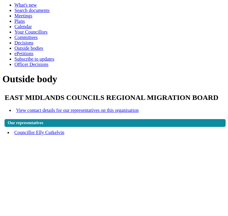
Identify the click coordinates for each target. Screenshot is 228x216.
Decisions (23, 42)
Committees (26, 37)
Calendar (23, 26)
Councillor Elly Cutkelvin (39, 132)
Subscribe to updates (34, 59)
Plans (19, 21)
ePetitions (23, 53)
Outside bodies (28, 48)
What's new (25, 5)
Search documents (32, 10)
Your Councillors (31, 31)
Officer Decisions (31, 64)
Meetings (23, 15)
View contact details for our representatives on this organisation (77, 110)
